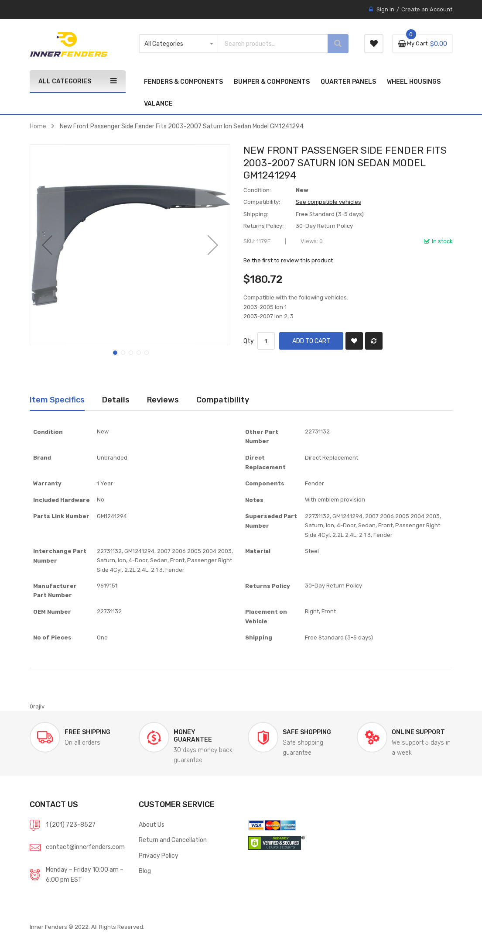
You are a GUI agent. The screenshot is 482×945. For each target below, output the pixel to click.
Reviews (163, 399)
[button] (47, 244)
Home (38, 126)
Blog (145, 870)
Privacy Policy (158, 855)
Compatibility (222, 399)
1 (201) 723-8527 (71, 824)
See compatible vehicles (328, 202)
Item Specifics (57, 399)
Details (116, 399)
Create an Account (426, 9)
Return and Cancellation (173, 839)
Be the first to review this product (288, 260)
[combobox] (265, 43)
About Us (151, 824)
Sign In (385, 9)
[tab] (57, 400)
